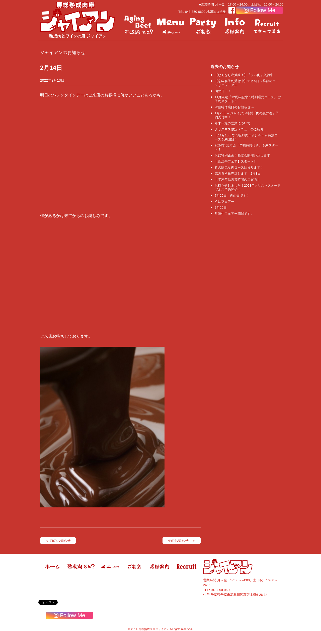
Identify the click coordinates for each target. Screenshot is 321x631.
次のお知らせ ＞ (182, 541)
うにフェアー (224, 201)
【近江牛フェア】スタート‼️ (235, 161)
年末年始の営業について (233, 123)
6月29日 (221, 207)
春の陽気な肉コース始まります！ (239, 167)
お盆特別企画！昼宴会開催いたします (242, 155)
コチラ (221, 12)
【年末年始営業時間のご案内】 (237, 179)
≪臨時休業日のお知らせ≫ (234, 107)
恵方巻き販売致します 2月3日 (238, 173)
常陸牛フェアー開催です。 (234, 214)
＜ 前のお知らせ (58, 541)
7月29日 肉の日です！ (232, 195)
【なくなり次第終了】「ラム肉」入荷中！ (246, 75)
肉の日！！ (223, 91)
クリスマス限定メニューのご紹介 (239, 129)
